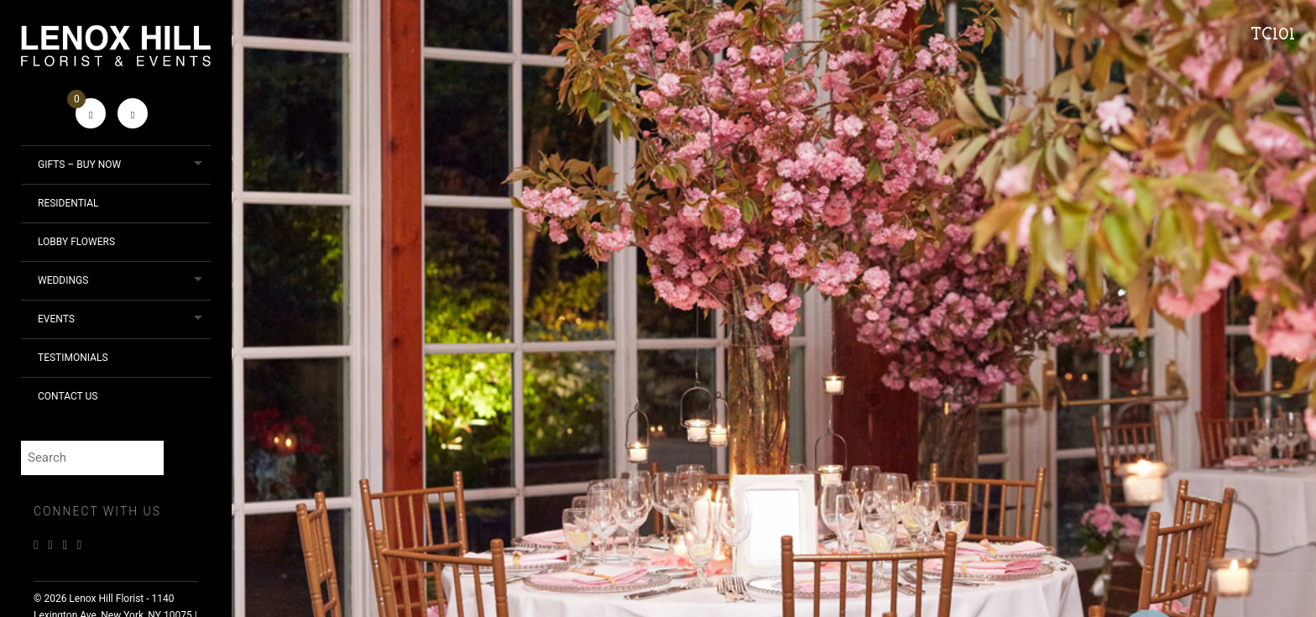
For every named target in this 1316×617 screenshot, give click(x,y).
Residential (68, 203)
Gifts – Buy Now (79, 164)
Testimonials (73, 357)
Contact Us (67, 396)
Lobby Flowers (76, 242)
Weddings (63, 280)
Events (56, 319)
